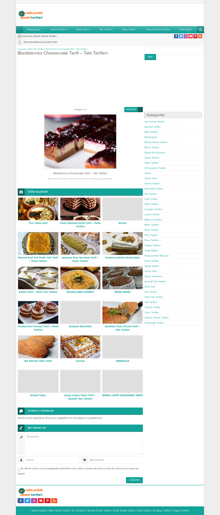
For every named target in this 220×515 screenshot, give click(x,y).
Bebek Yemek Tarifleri (156, 142)
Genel (148, 173)
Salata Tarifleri (152, 266)
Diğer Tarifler (151, 162)
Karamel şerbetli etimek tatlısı (122, 257)
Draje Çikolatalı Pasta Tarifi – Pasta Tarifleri (80, 224)
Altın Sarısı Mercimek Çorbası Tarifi (40, 42)
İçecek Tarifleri (152, 183)
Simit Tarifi (150, 286)
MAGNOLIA (122, 360)
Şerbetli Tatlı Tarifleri (155, 281)
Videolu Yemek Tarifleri (157, 317)
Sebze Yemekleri (153, 276)
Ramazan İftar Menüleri (157, 255)
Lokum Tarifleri (152, 214)
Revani (123, 223)
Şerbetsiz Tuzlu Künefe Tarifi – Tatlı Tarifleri (122, 328)
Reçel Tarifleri (152, 260)
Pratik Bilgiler (151, 250)
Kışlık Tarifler (151, 199)
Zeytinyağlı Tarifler (154, 322)
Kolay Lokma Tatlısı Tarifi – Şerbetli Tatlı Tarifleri (80, 397)
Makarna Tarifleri (153, 219)
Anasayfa (22, 49)
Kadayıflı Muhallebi (80, 326)
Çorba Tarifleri (152, 157)
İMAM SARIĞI (122, 292)
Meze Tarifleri (152, 224)
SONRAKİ (131, 109)
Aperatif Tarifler (153, 126)
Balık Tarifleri (151, 132)
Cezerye (80, 360)
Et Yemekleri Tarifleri (155, 168)
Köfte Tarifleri (151, 204)
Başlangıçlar (151, 137)
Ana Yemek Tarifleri (155, 121)
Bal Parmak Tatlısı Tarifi (38, 360)
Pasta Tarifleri (152, 230)
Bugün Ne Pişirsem (155, 152)
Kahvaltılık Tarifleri (154, 188)
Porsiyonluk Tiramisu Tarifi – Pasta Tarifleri (38, 328)
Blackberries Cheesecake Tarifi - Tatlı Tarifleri (66, 49)
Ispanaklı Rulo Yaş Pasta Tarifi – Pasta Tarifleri (80, 259)
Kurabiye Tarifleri (153, 209)
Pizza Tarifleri (151, 240)
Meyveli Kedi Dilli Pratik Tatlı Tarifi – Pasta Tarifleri (38, 259)
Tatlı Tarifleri (151, 302)
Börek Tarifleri (152, 147)
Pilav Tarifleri (151, 235)
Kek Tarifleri (151, 193)
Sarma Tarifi (151, 271)
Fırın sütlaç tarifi (38, 223)
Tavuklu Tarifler (153, 307)
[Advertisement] (139, 15)
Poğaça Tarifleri (153, 245)
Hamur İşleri (151, 178)
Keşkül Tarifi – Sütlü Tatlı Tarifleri (38, 292)
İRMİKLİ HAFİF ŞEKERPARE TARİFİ (122, 395)
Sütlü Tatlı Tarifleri (36, 49)
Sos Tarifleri (151, 291)
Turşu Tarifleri (152, 312)
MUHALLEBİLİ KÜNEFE (80, 292)
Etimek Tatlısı (38, 395)
